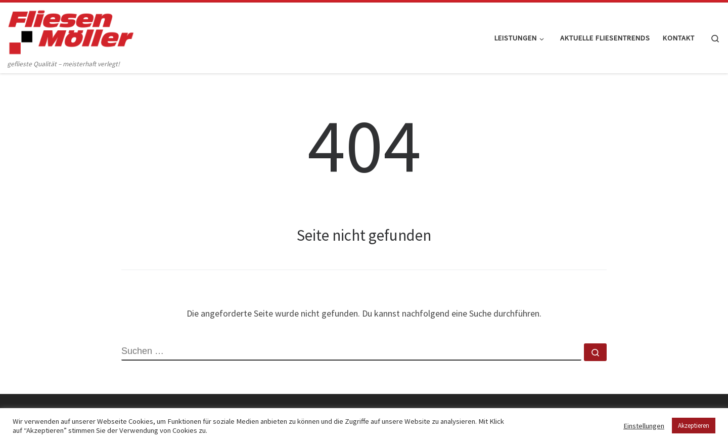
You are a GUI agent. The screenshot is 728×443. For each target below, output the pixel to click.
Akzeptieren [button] (693, 425)
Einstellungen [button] (643, 425)
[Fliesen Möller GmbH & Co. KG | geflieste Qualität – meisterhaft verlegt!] (71, 30)
